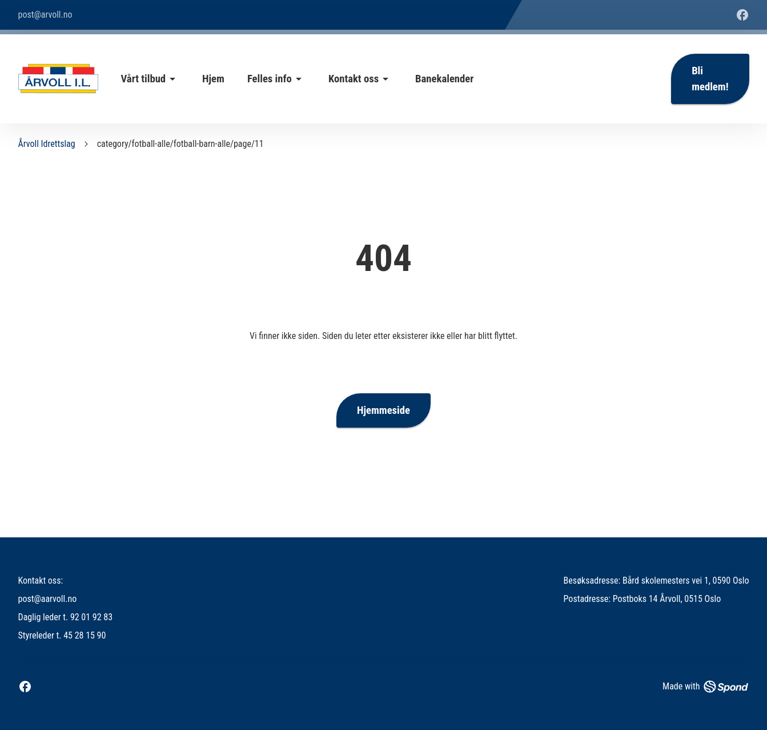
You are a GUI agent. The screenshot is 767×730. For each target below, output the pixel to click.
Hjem (213, 79)
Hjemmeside (383, 410)
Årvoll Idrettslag (46, 143)
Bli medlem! (710, 79)
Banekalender (444, 79)
